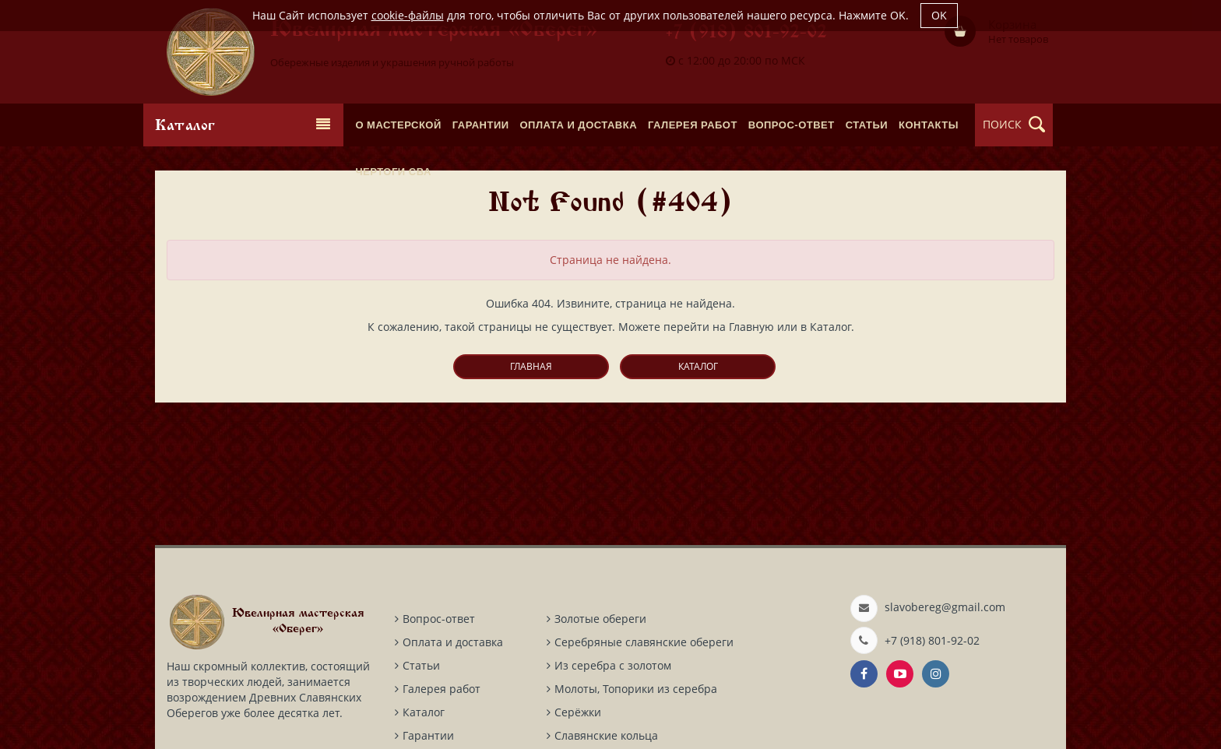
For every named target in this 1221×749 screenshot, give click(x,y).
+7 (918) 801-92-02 (746, 33)
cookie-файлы (407, 15)
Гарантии (428, 735)
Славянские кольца (606, 735)
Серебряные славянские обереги (644, 642)
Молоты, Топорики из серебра (635, 688)
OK (939, 15)
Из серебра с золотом (612, 665)
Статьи (421, 665)
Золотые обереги (600, 618)
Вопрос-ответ (439, 618)
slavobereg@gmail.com (945, 607)
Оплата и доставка (453, 642)
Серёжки (577, 712)
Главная (531, 366)
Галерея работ (441, 688)
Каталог (698, 366)
